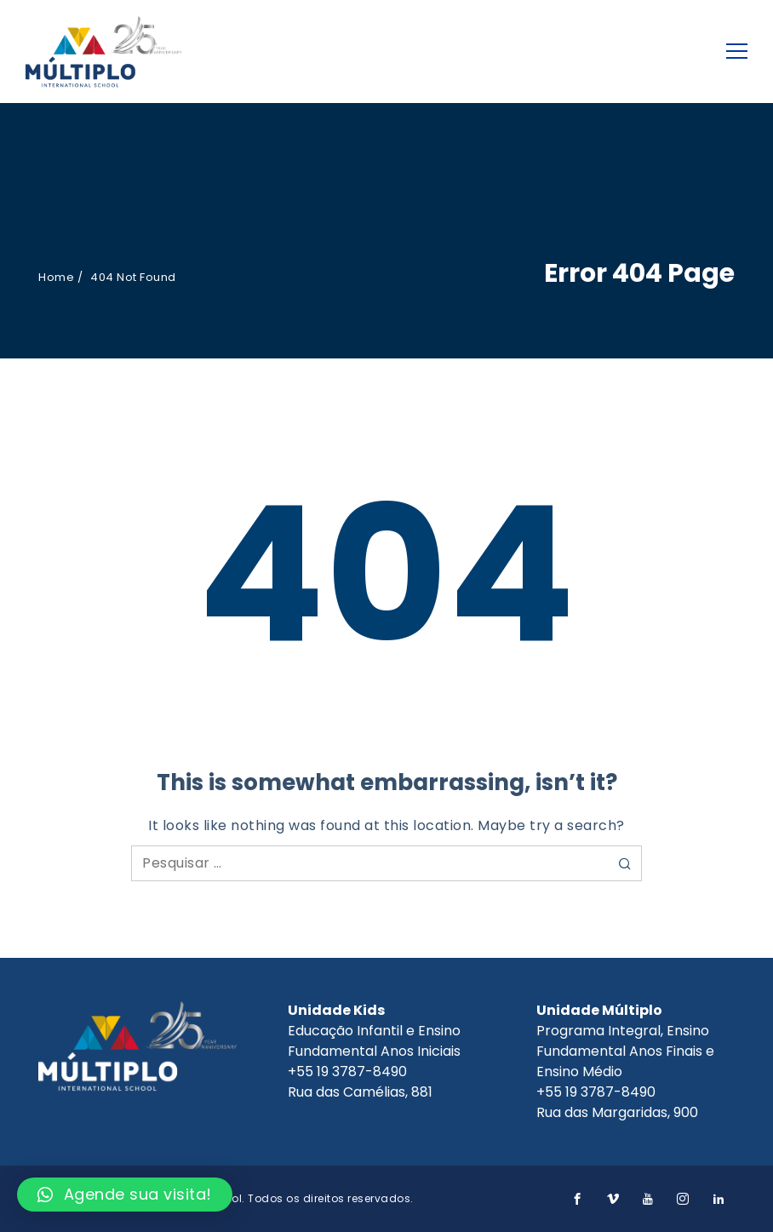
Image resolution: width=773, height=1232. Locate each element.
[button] (124, 1195)
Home (56, 277)
